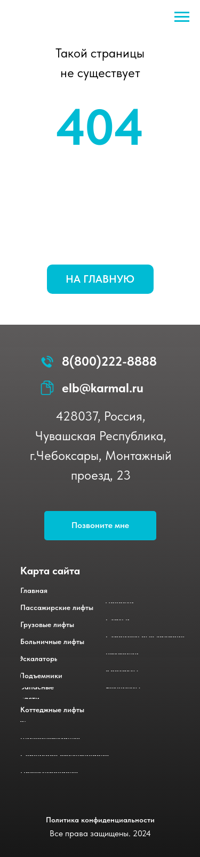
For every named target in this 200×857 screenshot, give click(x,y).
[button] (100, 525)
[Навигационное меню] (181, 17)
